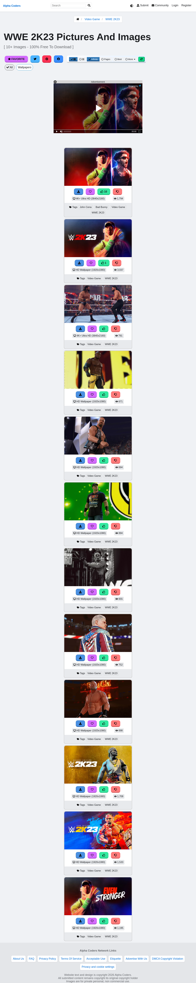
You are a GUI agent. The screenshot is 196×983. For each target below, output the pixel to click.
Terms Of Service (71, 958)
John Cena (86, 207)
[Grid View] (73, 59)
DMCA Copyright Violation (167, 958)
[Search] (89, 5)
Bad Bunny (101, 207)
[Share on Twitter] (35, 59)
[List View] (81, 59)
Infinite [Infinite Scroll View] (93, 59)
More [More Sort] (130, 59)
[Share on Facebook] (58, 59)
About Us (18, 958)
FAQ (31, 958)
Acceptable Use (95, 958)
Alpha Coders (12, 5)
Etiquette (115, 958)
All (9, 67)
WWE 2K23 (112, 19)
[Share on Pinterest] (46, 59)
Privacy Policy (47, 958)
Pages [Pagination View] (105, 59)
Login (175, 5)
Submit (143, 5)
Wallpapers (24, 67)
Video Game (92, 19)
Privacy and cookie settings (98, 966)
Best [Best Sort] (118, 59)
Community (160, 5)
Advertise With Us (136, 958)
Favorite (16, 59)
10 (104, 191)
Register (186, 5)
